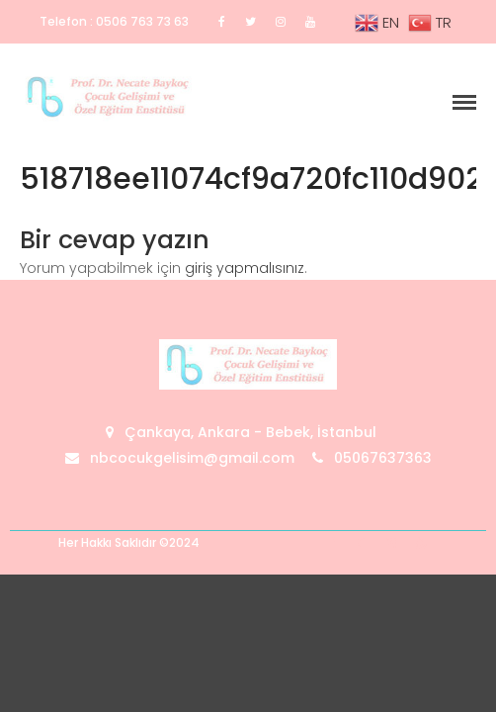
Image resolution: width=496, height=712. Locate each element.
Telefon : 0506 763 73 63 (114, 21)
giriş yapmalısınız (244, 268)
